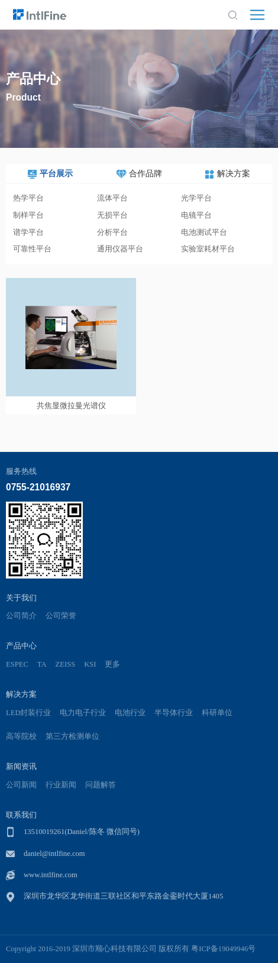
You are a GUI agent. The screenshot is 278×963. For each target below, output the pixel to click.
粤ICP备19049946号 (223, 949)
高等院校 (21, 736)
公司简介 (21, 616)
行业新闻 (61, 785)
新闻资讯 (21, 766)
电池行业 (130, 713)
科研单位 (217, 713)
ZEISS (66, 664)
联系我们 (21, 814)
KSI (90, 664)
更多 (112, 664)
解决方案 (21, 694)
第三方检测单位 (72, 736)
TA (42, 664)
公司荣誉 (61, 616)
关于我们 (21, 597)
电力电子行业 (83, 713)
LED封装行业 (28, 713)
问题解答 (100, 785)
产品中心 (21, 645)
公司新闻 (21, 785)
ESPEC (17, 664)
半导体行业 (173, 713)
